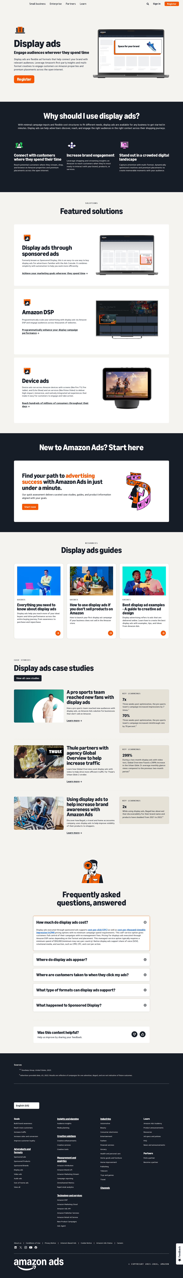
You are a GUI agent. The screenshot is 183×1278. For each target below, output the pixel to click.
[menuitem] (26, 1172)
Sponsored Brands (21, 1165)
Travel (102, 1179)
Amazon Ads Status (104, 1243)
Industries (105, 1118)
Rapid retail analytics (65, 1187)
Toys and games (107, 1175)
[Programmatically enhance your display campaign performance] (56, 332)
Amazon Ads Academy (153, 1123)
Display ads (18, 1170)
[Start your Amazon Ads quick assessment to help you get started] (30, 507)
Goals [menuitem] (17, 1118)
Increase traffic (20, 1132)
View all (17, 1187)
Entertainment (106, 1136)
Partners (71, 3)
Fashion (103, 1141)
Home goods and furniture (111, 1158)
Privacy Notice (50, 1243)
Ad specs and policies (152, 1136)
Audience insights (64, 1123)
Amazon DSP (62, 1200)
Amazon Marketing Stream (68, 1174)
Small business (37, 3)
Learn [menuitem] (147, 1118)
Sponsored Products (22, 1161)
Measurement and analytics (66, 1159)
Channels (105, 1187)
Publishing (104, 1166)
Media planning (63, 1128)
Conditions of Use (33, 1243)
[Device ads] (127, 390)
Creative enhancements (66, 1141)
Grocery (103, 1149)
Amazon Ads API (64, 1208)
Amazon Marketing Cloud (67, 1204)
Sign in (157, 3)
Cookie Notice (86, 1243)
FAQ (145, 1141)
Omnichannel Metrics (65, 1183)
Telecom (104, 1171)
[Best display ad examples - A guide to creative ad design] (144, 601)
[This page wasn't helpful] (134, 1034)
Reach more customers (23, 1128)
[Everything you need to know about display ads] (39, 601)
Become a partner (151, 1162)
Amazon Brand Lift (64, 1170)
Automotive (105, 1123)
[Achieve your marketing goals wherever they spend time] (55, 273)
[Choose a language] (26, 1105)
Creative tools (62, 1149)
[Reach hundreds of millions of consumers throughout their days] (56, 405)
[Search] (148, 4)
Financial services (107, 1145)
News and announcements (154, 1145)
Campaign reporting (65, 1178)
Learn (83, 3)
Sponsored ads (20, 1157)
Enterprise (56, 3)
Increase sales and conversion (26, 1136)
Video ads (18, 1174)
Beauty (103, 1128)
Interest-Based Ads (68, 1243)
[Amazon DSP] (127, 321)
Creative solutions (66, 1136)
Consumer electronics (109, 1132)
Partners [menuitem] (148, 1153)
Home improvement (108, 1162)
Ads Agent (61, 1226)
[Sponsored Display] (127, 255)
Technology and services (69, 1195)
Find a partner (149, 1158)
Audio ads (18, 1178)
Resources (148, 1132)
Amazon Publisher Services (68, 1213)
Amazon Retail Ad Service (67, 1217)
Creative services (64, 1145)
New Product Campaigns (67, 1221)
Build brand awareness (23, 1123)
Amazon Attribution (65, 1165)
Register (171, 3)
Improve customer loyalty (24, 1141)
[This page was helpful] (143, 1034)
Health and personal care (110, 1153)
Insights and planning (68, 1118)
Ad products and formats (22, 1151)
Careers (120, 1243)
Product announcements (153, 1128)
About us (17, 1243)
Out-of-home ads (21, 1183)
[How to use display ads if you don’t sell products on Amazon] (91, 601)
